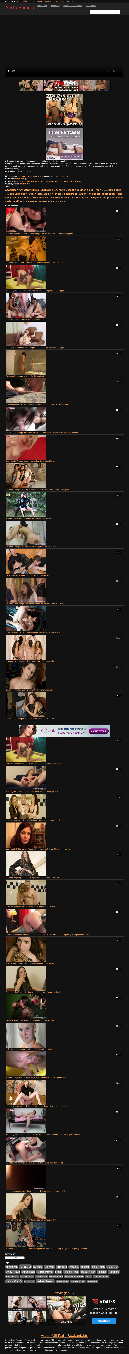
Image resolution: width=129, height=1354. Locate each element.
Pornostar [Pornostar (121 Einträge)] (117, 197)
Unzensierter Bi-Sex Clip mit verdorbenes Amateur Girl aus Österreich (33, 632)
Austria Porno (26, 184)
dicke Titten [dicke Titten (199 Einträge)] (94, 189)
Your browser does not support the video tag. (64, 47)
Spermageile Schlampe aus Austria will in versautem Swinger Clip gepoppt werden (38, 849)
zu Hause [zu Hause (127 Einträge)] (59, 201)
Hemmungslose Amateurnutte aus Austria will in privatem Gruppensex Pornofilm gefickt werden (43, 1135)
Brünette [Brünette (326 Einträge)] (59, 189)
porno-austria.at (68, 1)
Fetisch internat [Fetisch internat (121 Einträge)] (37, 194)
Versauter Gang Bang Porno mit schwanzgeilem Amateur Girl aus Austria (34, 604)
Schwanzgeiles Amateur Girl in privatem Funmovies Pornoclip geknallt (33, 992)
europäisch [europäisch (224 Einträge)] (20, 193)
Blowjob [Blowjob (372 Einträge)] (47, 189)
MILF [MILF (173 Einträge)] (72, 197)
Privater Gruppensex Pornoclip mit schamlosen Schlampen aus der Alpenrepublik (37, 404)
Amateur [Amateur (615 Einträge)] (25, 189)
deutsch (34, 181)
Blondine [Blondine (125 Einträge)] (36, 190)
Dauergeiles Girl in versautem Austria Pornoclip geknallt (27, 575)
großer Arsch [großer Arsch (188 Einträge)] (78, 193)
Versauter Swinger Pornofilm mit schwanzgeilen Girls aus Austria (31, 547)
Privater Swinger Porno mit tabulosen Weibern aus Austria (28, 518)
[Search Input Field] (102, 12)
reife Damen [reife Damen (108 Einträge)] (31, 201)
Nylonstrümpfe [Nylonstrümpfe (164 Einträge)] (102, 197)
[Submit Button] (117, 12)
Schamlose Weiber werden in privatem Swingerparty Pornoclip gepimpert (34, 262)
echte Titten (54, 181)
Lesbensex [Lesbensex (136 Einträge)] (26, 197)
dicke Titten (43, 181)
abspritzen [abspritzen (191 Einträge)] (11, 189)
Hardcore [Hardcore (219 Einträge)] (103, 193)
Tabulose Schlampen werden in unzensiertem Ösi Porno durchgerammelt (34, 763)
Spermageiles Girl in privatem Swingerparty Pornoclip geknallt (30, 963)
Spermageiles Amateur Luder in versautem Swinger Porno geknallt (32, 792)
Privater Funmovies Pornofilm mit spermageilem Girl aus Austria (31, 1220)
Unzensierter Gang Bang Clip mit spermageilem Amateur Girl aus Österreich (35, 1191)
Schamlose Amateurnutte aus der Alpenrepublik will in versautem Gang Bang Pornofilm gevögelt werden (46, 1249)
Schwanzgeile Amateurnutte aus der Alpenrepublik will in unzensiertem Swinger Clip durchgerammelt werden (48, 935)
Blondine (26, 181)
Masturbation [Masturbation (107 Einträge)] (40, 197)
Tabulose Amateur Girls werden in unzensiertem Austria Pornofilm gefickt (34, 1163)
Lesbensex (73, 181)
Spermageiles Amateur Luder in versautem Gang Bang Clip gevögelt (32, 461)
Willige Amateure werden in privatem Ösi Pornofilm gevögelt (29, 1049)
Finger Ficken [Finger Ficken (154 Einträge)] (62, 193)
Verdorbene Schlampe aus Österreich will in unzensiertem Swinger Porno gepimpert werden (42, 433)
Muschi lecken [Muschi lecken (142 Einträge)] (84, 197)
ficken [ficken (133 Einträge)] (49, 193)
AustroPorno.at (20, 7)
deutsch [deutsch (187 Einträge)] (81, 189)
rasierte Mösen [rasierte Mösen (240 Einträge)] (14, 201)
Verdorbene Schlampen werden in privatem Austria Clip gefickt (30, 719)
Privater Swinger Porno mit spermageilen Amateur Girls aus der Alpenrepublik (36, 1077)
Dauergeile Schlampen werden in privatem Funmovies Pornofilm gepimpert (35, 348)
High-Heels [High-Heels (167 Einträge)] (115, 193)
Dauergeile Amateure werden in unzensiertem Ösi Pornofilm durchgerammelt (36, 1106)
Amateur (17, 181)
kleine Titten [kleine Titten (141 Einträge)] (12, 197)
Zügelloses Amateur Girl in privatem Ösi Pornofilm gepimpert (29, 690)
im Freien (64, 181)
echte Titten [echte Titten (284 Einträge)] (13, 1271)
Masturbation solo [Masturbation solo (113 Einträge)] (59, 197)
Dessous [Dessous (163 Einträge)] (71, 189)
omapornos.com (35, 1)
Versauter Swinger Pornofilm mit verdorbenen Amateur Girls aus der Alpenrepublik (38, 490)
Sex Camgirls (21, 1)
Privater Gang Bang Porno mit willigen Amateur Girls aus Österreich (32, 878)
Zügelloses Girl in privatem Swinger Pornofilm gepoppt (27, 319)
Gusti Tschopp (21, 179)
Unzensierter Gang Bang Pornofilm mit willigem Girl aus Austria (30, 906)
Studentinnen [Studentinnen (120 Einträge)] (46, 201)
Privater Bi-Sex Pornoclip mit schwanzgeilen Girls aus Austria (30, 661)
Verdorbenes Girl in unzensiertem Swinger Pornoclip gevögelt (30, 1020)
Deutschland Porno (51, 1)
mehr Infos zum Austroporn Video (18, 171)
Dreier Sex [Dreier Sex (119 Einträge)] (108, 190)
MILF (81, 181)
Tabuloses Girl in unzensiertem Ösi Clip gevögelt (25, 376)
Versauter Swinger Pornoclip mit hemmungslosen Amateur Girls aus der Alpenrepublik (39, 234)
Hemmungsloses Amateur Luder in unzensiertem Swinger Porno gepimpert (35, 291)
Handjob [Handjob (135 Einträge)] (91, 193)
